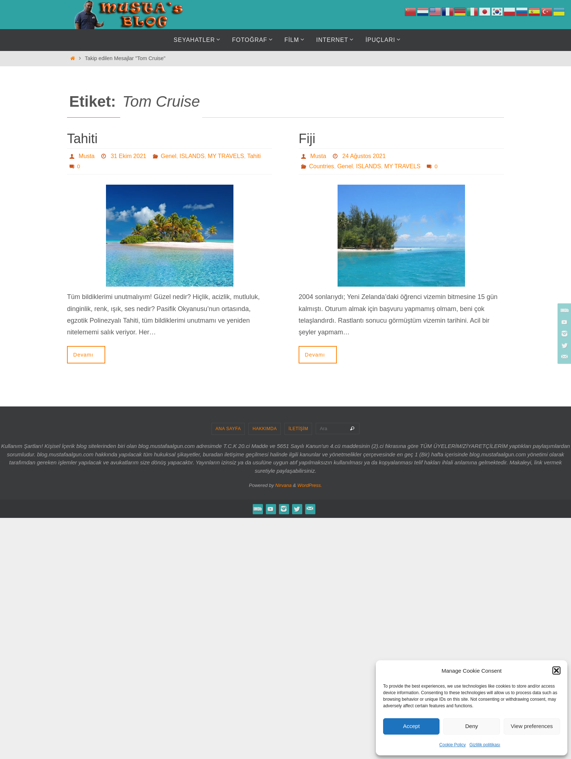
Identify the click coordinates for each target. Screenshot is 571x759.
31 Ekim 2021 (128, 156)
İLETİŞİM (298, 428)
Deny (471, 726)
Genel (169, 156)
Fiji (307, 138)
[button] (556, 670)
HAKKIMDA (264, 428)
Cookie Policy (452, 744)
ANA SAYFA (228, 428)
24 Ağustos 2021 (364, 156)
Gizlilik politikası (484, 744)
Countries (321, 166)
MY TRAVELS (226, 156)
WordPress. (310, 485)
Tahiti (82, 138)
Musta (87, 156)
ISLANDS (192, 156)
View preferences (532, 726)
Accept (411, 726)
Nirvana (283, 485)
